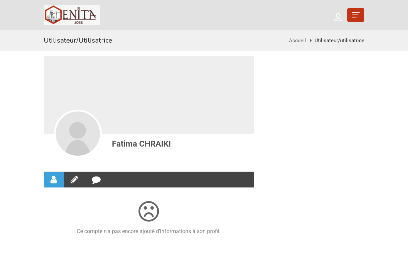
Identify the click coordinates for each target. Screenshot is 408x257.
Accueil (297, 40)
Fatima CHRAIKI (141, 144)
